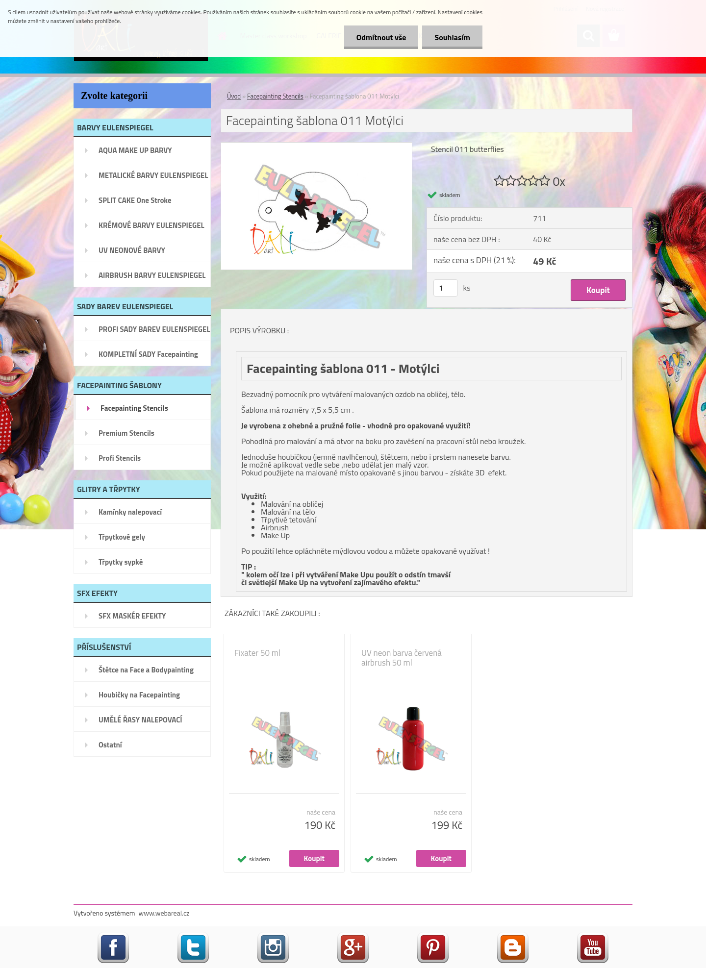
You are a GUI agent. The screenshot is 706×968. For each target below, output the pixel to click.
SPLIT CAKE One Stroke (135, 200)
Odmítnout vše (381, 37)
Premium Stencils (126, 433)
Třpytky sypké (121, 562)
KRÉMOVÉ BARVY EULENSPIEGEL (151, 225)
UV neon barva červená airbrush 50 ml (401, 658)
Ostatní (110, 744)
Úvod (234, 96)
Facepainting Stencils (134, 408)
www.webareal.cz (164, 913)
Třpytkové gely (122, 537)
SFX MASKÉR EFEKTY (132, 615)
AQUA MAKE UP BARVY (135, 150)
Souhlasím (452, 37)
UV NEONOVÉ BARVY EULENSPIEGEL (132, 253)
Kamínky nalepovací (130, 512)
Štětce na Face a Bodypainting (146, 669)
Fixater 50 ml (257, 653)
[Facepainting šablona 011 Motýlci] (316, 146)
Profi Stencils (120, 458)
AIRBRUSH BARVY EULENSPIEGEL (152, 275)
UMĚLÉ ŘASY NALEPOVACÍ (140, 719)
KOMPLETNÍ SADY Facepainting (148, 354)
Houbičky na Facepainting (139, 694)
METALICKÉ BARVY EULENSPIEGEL (153, 175)
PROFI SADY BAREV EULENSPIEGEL (154, 329)
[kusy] (445, 288)
